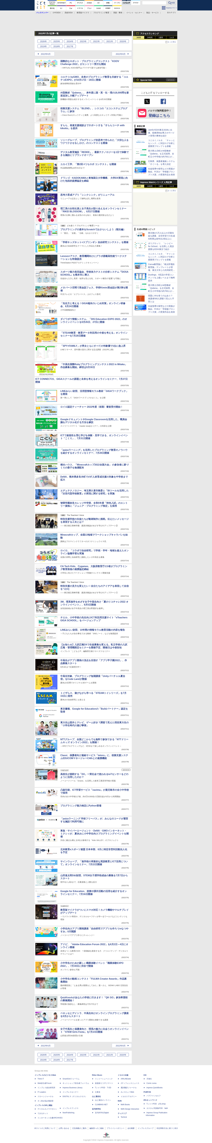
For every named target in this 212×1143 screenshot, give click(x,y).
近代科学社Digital (102, 1113)
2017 (70, 46)
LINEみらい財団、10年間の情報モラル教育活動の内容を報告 (92, 630)
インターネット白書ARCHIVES (50, 1118)
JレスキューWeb (127, 1092)
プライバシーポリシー (115, 1128)
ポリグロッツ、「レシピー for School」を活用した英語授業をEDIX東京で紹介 (161, 246)
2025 (56, 41)
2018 (56, 46)
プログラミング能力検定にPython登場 (80, 805)
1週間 (161, 38)
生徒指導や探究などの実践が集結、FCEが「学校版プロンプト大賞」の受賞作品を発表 (161, 172)
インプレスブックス (70, 1108)
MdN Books (125, 1105)
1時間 (138, 38)
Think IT (41, 1079)
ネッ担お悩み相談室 (45, 1101)
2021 (109, 41)
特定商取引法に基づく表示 (167, 1128)
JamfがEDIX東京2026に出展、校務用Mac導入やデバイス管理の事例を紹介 (161, 133)
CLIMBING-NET (101, 1105)
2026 (43, 41)
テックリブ (122, 1113)
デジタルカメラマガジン (47, 1109)
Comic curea (151, 1083)
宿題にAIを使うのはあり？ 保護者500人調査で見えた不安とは (161, 298)
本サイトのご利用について (45, 1128)
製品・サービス (152, 13)
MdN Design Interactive (130, 1109)
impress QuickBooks (154, 1088)
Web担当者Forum (45, 1083)
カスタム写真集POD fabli (157, 1108)
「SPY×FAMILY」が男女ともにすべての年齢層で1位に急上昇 (93, 346)
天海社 (149, 1079)
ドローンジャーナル (45, 1096)
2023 (83, 41)
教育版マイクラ (83, 13)
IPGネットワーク (150, 1100)
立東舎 (97, 1092)
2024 (70, 41)
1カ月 (172, 38)
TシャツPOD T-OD (103, 1088)
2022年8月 (121, 54)
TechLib (124, 1117)
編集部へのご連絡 (97, 1128)
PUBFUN (147, 1092)
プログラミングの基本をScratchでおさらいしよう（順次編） (93, 229)
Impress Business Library (72, 1088)
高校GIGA (69, 13)
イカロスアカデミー (129, 1096)
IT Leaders (42, 1092)
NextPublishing (68, 1113)
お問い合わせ (64, 1128)
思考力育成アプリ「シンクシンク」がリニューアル (87, 195)
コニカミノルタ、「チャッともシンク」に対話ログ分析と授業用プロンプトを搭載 (161, 143)
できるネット (43, 1113)
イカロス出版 (123, 1075)
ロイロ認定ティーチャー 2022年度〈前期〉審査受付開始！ (91, 407)
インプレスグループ (146, 1128)
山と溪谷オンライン (103, 1100)
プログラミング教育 (101, 13)
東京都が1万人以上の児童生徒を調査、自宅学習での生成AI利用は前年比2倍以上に (161, 236)
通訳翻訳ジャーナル (129, 1088)
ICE (145, 1075)
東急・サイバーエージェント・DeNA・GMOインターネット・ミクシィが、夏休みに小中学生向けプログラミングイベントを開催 (94, 833)
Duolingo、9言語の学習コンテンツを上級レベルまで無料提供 (161, 278)
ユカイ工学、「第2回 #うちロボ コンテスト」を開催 (88, 164)
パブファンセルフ (153, 1096)
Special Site (146, 80)
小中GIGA (57, 13)
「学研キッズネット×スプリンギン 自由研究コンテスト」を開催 (94, 242)
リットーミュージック (104, 1079)
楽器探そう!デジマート (104, 1083)
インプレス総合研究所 (46, 1088)
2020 (123, 41)
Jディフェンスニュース (130, 1083)
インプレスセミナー (70, 1092)
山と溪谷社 (96, 1096)
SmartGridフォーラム (71, 1079)
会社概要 (131, 1128)
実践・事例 (117, 13)
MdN (120, 1101)
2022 (96, 41)
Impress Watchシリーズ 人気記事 (156, 182)
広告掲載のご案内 (79, 1128)
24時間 (149, 38)
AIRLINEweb (126, 1079)
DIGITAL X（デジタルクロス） (75, 1096)
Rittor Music (97, 1075)
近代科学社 (96, 1109)
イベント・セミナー (134, 13)
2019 (43, 46)
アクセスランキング (149, 33)
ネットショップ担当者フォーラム (76, 1083)
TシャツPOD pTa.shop (156, 1104)
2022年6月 (46, 54)
